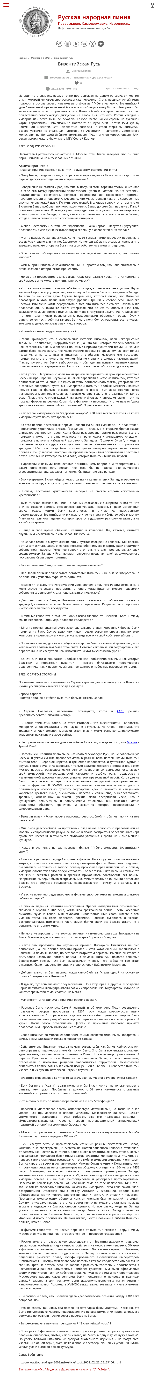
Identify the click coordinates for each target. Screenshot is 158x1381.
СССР (120, 711)
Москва (132, 742)
